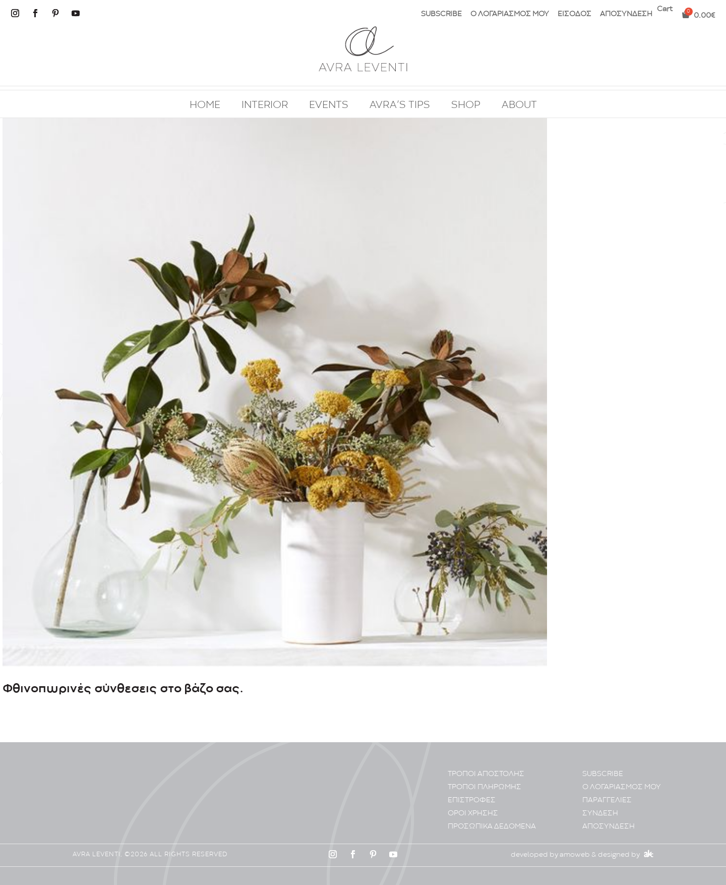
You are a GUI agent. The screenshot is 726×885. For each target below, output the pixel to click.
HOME (205, 105)
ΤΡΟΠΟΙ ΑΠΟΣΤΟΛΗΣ (486, 774)
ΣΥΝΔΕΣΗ (600, 813)
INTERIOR (264, 105)
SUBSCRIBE (441, 14)
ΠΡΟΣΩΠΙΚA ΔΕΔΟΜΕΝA (492, 826)
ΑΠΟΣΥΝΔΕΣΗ (626, 14)
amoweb (575, 855)
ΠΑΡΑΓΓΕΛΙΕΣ (607, 800)
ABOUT (519, 105)
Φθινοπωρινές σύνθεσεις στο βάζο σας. (123, 689)
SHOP (465, 105)
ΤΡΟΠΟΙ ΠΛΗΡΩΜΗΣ (484, 787)
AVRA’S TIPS (400, 105)
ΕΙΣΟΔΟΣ (574, 14)
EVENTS (328, 105)
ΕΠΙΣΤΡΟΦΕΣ (472, 800)
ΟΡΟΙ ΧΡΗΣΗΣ (473, 813)
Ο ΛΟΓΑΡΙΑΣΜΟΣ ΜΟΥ (509, 14)
